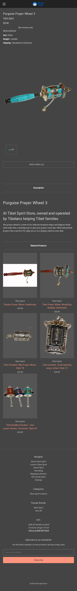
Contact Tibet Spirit (38, 464)
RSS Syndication (39, 476)
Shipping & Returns (38, 473)
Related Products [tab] (38, 245)
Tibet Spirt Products (38, 493)
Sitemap (38, 480)
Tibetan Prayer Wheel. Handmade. (20, 304)
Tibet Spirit (38, 507)
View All (38, 510)
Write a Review (9, 30)
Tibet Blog (38, 470)
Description (38, 187)
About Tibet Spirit (38, 461)
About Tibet (38, 467)
